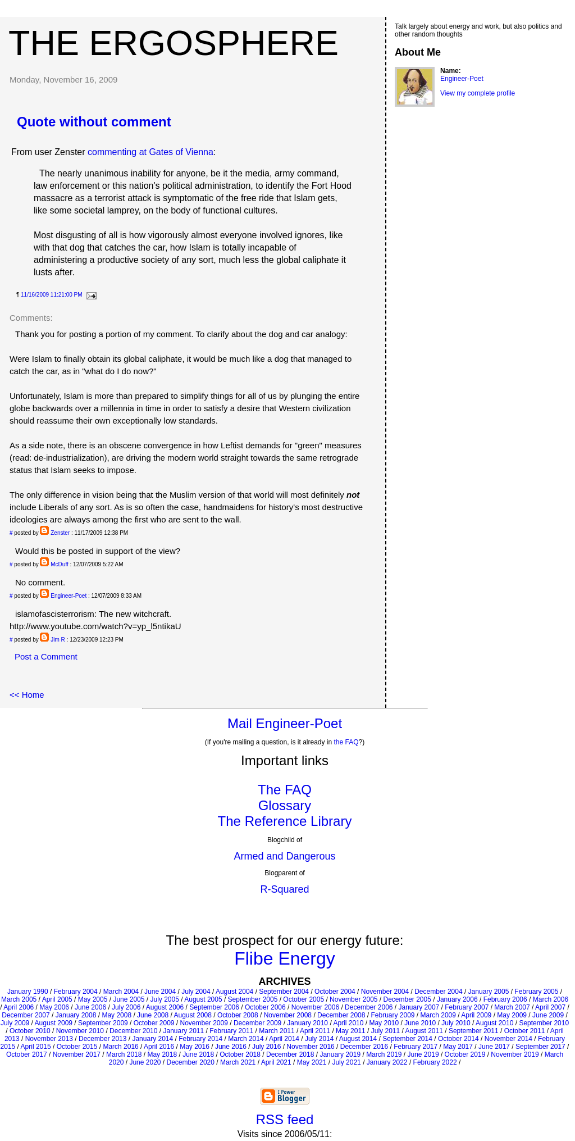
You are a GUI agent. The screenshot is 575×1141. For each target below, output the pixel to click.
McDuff (60, 564)
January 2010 (307, 1023)
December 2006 (369, 1007)
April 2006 (18, 1007)
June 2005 (128, 999)
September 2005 (253, 999)
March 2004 (121, 991)
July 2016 (266, 1047)
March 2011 (276, 1031)
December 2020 (191, 1062)
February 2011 (231, 1031)
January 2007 (419, 1007)
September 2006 (214, 1007)
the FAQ (346, 742)
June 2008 (152, 1015)
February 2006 (505, 999)
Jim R (58, 640)
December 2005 (407, 999)
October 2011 (524, 1031)
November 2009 (204, 1023)
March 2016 (120, 1047)
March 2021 (237, 1062)
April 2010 (348, 1023)
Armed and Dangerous (284, 856)
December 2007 (25, 1015)
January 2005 (488, 991)
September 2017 (540, 1047)
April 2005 (57, 999)
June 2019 (423, 1054)
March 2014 (245, 1039)
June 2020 (145, 1062)
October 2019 (465, 1054)
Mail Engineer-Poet (284, 723)
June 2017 (494, 1047)
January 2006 (457, 999)
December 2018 (290, 1054)
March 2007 (512, 1007)
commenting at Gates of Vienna (150, 152)
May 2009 (512, 1015)
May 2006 (54, 1007)
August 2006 (165, 1007)
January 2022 (387, 1062)
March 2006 (550, 999)
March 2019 (383, 1054)
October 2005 (303, 999)
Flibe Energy (284, 958)
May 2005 (93, 999)
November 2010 (80, 1031)
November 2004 (385, 991)
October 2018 (240, 1054)
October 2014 (458, 1039)
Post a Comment (46, 656)
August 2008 (193, 1015)
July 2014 (319, 1039)
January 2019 (340, 1054)
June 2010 (420, 1023)
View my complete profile (477, 93)
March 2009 (438, 1015)
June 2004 (160, 991)
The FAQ (285, 789)
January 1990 (27, 991)
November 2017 (77, 1054)
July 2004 (195, 991)
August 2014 (358, 1039)
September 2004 (284, 991)
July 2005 (164, 999)
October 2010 (30, 1031)
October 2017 (26, 1054)
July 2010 (455, 1023)
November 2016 (310, 1047)
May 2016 (194, 1047)
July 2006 (126, 1007)
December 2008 (341, 1015)
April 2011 (315, 1031)
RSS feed (285, 1119)
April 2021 (276, 1062)
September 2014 (407, 1039)
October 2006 (265, 1007)
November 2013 (49, 1039)
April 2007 (550, 1007)
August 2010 (494, 1023)
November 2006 (315, 1007)
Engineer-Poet (68, 596)
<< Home (27, 694)
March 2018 (124, 1054)
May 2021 (312, 1062)
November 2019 (515, 1054)
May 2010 (384, 1023)
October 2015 (77, 1047)
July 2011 (385, 1031)
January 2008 (76, 1015)
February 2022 (435, 1062)
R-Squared (284, 889)
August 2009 (53, 1023)
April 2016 (159, 1047)
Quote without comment (94, 121)
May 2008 (116, 1015)
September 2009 (103, 1023)
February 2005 (536, 991)
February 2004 (76, 991)
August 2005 (203, 999)
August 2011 (424, 1031)
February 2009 (392, 1015)
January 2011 (183, 1031)
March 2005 (18, 999)
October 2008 (237, 1015)
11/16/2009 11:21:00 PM (52, 295)
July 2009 (15, 1023)
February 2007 (467, 1007)
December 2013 (102, 1039)
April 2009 (476, 1015)
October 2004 (334, 991)
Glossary (285, 805)
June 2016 (231, 1047)
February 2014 (200, 1039)
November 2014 (508, 1039)
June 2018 (198, 1054)
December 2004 (438, 991)
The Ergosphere (173, 42)
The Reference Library (285, 821)
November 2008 (288, 1015)
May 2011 (351, 1031)
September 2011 (474, 1031)
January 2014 (152, 1039)
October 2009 (154, 1023)
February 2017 (415, 1047)
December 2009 (257, 1023)
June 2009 (548, 1015)
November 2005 (353, 999)
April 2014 (284, 1039)
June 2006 (90, 1007)
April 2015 (36, 1047)
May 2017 (458, 1047)
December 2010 (133, 1031)
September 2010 (544, 1023)
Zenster (60, 533)
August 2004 (234, 991)
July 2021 (346, 1062)
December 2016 (364, 1047)
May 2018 (162, 1054)
